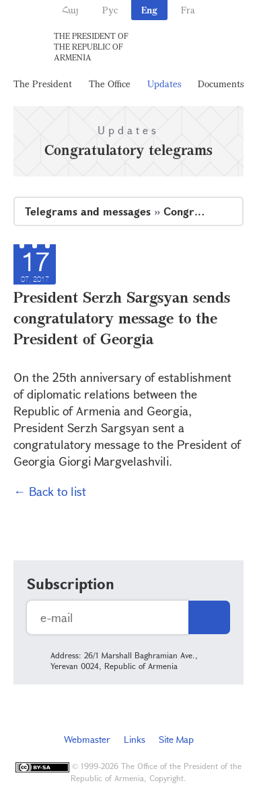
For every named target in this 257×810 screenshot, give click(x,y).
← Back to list (49, 491)
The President (42, 83)
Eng (149, 9)
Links (134, 739)
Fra (188, 9)
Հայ (70, 9)
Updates (164, 83)
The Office (110, 83)
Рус (110, 9)
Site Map (176, 739)
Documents (221, 83)
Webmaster (87, 739)
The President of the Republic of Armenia (91, 46)
